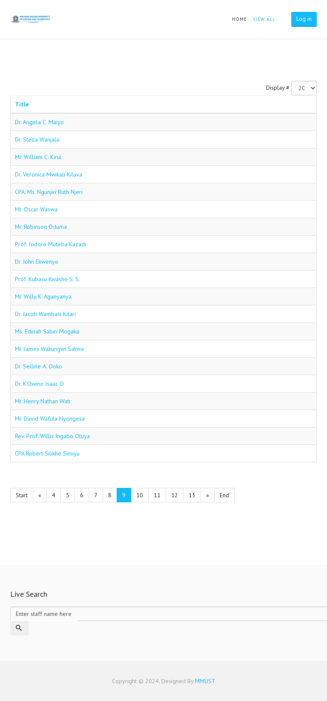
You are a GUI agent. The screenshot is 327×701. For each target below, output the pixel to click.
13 (192, 495)
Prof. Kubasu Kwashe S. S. (47, 279)
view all (264, 19)
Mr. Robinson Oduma (41, 227)
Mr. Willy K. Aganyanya (43, 296)
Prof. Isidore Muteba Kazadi (50, 244)
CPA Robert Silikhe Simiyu (47, 453)
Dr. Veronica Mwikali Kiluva (48, 174)
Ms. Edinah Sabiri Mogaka (47, 331)
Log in (304, 19)
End (224, 495)
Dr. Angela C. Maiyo (39, 122)
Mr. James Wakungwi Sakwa (49, 349)
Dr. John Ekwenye (36, 261)
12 (174, 495)
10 (139, 495)
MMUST (205, 681)
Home (239, 19)
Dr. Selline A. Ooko (38, 366)
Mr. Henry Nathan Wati (42, 401)
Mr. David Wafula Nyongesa (50, 418)
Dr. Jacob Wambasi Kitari (45, 314)
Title (22, 104)
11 (157, 495)
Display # (278, 87)
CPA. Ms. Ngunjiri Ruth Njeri (49, 192)
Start (22, 495)
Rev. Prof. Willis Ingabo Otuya (52, 436)
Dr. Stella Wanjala (37, 139)
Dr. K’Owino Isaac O (39, 384)
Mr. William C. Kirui (38, 157)
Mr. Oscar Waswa (36, 209)
